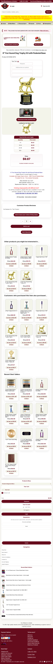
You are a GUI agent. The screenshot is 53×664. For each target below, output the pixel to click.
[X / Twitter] (51, 662)
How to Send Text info (33, 643)
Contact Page (31, 654)
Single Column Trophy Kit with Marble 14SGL (26, 257)
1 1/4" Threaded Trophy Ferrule (13, 604)
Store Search (4, 552)
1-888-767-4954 (23, 1)
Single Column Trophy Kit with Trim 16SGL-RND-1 (16, 590)
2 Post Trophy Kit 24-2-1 (11, 310)
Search (49, 12)
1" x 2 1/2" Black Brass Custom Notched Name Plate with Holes (19, 614)
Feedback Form (32, 657)
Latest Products (5, 564)
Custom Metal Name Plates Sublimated (14, 594)
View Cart (7, 489)
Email (26, 526)
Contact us (30, 638)
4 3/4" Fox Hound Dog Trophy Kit (26, 282)
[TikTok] (47, 662)
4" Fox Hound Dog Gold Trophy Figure (11, 282)
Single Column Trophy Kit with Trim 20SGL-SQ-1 (16, 599)
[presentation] (26, 535)
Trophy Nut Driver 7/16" (42, 257)
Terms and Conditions (33, 641)
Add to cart (26, 226)
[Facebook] (40, 662)
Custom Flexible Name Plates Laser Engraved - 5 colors (26, 391)
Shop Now (4, 549)
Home (3, 23)
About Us (4, 554)
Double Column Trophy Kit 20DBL (13, 609)
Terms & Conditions (6, 557)
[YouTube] (44, 662)
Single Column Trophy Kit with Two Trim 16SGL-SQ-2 (26, 312)
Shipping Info (4, 651)
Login (26, 514)
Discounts (30, 636)
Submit (26, 542)
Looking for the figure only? (26, 128)
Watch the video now (41, 50)
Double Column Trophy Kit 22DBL (11, 257)
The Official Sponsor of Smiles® (9, 1)
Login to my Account (6, 653)
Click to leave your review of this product (26, 214)
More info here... (44, 30)
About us (30, 634)
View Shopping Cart (6, 659)
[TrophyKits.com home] (5, 6)
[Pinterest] (49, 662)
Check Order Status (6, 656)
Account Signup (5, 561)
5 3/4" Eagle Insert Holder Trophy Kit (10, 361)
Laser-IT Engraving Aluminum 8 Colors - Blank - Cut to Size (25, 416)
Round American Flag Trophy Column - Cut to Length (17, 575)
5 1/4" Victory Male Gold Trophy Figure (25, 336)
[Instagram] (42, 662)
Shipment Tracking (6, 654)
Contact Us (4, 559)
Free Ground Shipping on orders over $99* (41, 1)
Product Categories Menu (8, 483)
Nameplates (47, 23)
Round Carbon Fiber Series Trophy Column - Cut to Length (18, 580)
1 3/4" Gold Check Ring (11, 439)
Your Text (14, 61)
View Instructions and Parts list (26, 119)
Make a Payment (5, 658)
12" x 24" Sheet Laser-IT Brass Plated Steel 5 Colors (17, 570)
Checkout (26, 501)
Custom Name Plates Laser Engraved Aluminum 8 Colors (18, 585)
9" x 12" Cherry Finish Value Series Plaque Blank (10, 465)
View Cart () (46, 6)
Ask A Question (26, 232)
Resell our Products (33, 644)
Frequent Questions (33, 639)
